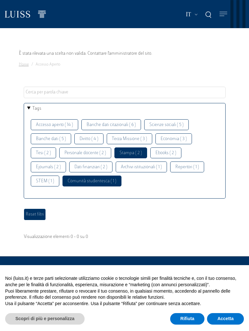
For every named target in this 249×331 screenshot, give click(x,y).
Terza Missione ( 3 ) (129, 139)
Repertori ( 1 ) (187, 167)
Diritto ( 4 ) (88, 139)
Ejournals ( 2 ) (48, 167)
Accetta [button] (225, 318)
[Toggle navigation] (223, 14)
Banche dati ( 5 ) (51, 139)
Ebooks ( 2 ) (165, 153)
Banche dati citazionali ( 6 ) (111, 124)
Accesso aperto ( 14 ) (54, 124)
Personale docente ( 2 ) (85, 153)
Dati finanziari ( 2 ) (90, 167)
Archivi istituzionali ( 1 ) (141, 167)
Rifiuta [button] (187, 318)
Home (24, 65)
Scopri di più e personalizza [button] (44, 318)
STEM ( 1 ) (45, 181)
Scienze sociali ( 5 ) (166, 124)
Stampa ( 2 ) (131, 153)
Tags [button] (36, 108)
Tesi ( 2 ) (43, 153)
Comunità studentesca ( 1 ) (92, 181)
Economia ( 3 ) (174, 139)
